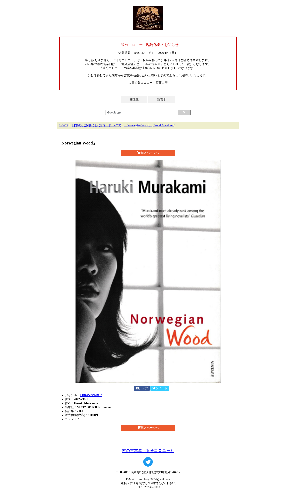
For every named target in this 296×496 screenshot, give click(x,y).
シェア (142, 388)
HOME (134, 99)
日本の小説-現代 (91, 395)
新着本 (161, 99)
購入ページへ (148, 152)
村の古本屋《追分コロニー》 (148, 450)
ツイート (159, 388)
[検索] (139, 112)
